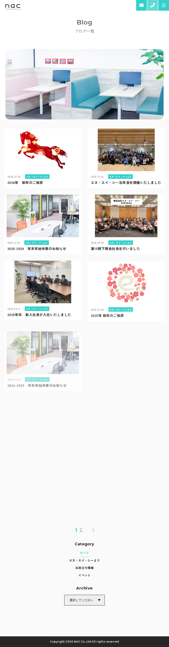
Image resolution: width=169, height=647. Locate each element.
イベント (84, 575)
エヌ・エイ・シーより (84, 560)
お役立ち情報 (84, 568)
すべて (84, 553)
